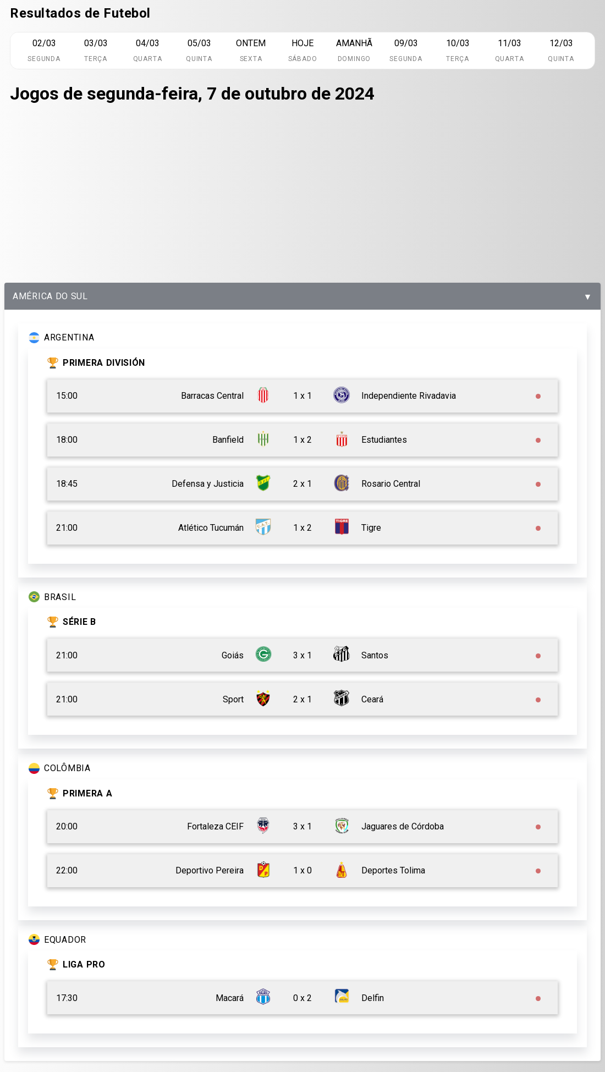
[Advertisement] (302, 195)
